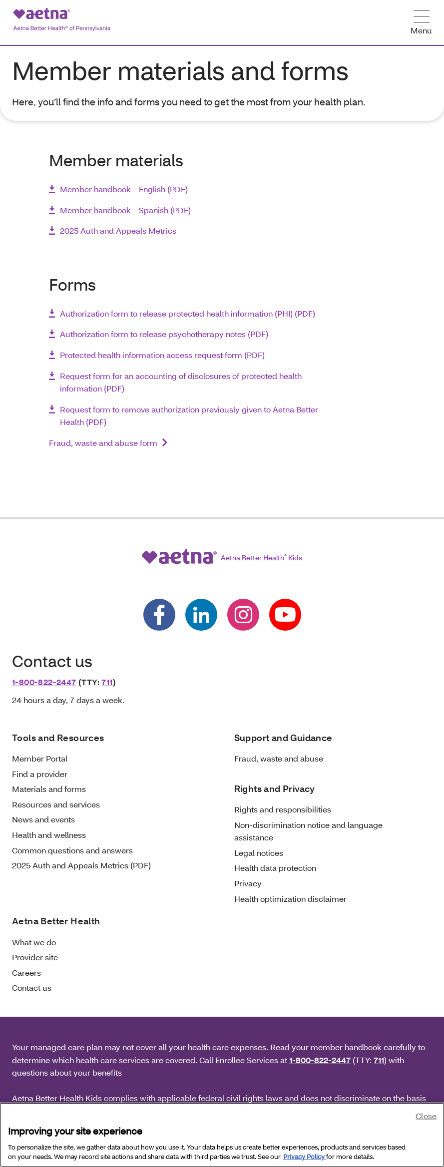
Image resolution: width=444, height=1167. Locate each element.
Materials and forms (49, 788)
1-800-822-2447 (44, 682)
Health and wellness (49, 834)
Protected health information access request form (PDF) (162, 355)
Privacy (248, 883)
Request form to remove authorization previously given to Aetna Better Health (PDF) (189, 415)
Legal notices (258, 852)
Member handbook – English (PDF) (124, 189)
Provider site (35, 957)
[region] (222, 1135)
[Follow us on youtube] (285, 615)
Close (426, 1116)
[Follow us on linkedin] (201, 615)
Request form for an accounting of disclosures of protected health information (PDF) (181, 382)
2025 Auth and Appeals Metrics (118, 230)
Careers (26, 972)
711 (106, 682)
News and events (43, 819)
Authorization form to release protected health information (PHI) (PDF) (187, 313)
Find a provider (39, 774)
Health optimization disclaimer (290, 898)
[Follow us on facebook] (159, 615)
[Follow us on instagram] (243, 615)
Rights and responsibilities (282, 809)
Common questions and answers (72, 850)
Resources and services (56, 804)
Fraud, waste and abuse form (103, 442)
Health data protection (275, 867)
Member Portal (39, 758)
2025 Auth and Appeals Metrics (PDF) (81, 865)
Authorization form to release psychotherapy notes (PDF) (164, 334)
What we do (34, 942)
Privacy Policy (304, 1157)
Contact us (31, 987)
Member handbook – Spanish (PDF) (125, 210)
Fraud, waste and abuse (278, 758)
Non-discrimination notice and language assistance (308, 831)
